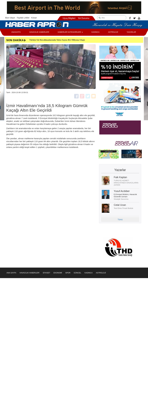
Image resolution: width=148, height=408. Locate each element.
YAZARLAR (131, 32)
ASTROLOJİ (113, 32)
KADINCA (95, 32)
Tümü (120, 219)
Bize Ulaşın (10, 18)
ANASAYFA (16, 32)
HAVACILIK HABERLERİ (39, 32)
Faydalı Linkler (23, 18)
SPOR (67, 273)
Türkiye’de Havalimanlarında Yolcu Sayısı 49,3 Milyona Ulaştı (57, 40)
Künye (34, 18)
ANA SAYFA (11, 273)
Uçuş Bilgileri (69, 18)
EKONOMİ (58, 273)
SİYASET (46, 273)
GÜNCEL (77, 273)
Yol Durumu (83, 18)
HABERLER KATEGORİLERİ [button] (70, 32)
